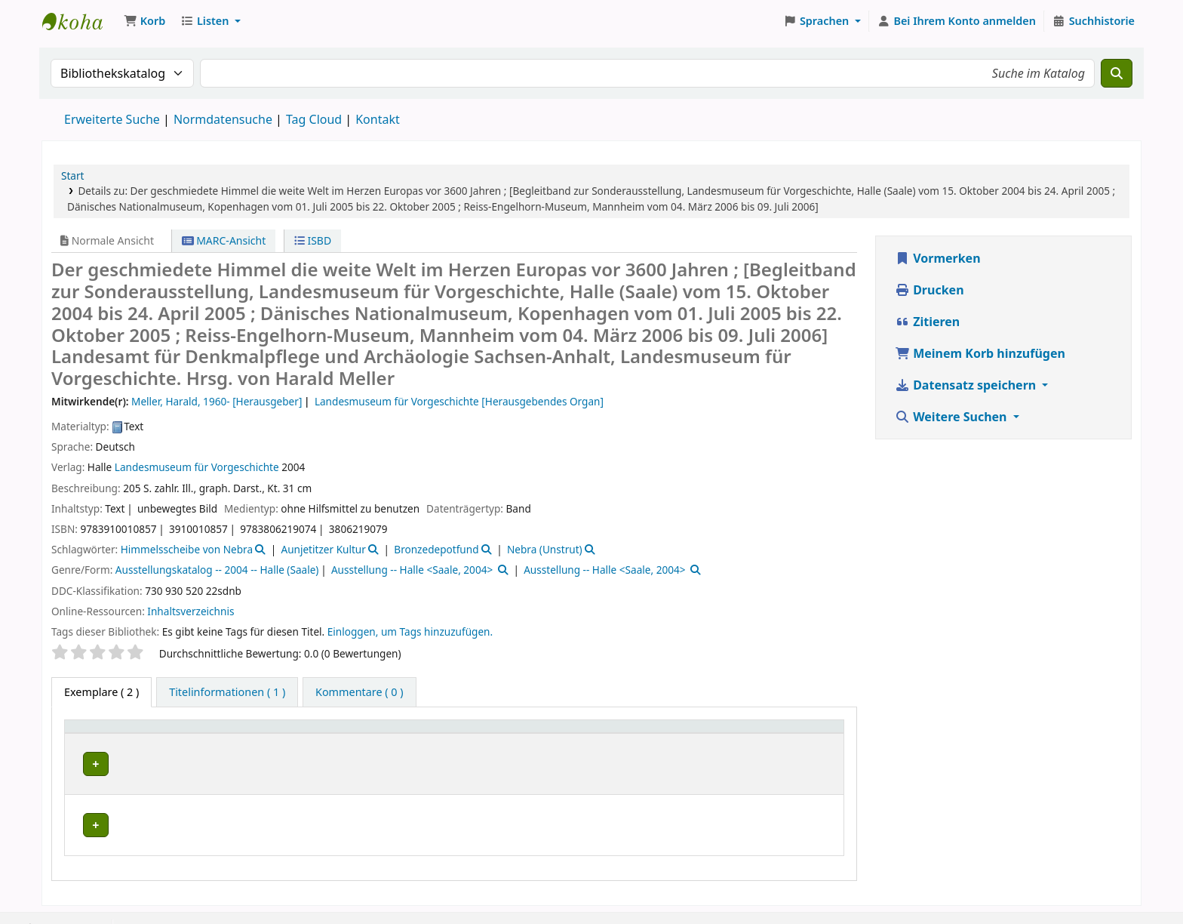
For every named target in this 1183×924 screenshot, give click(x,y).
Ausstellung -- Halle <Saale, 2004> (412, 569)
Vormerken (938, 258)
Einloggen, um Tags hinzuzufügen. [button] (410, 631)
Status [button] (770, 733)
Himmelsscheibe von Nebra (187, 549)
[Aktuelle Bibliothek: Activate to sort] (376, 733)
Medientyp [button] (100, 733)
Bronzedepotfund (436, 549)
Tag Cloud (314, 119)
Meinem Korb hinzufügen (980, 353)
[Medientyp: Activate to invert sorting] (131, 733)
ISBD (312, 240)
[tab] (227, 692)
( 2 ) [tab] (101, 692)
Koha (80, 21)
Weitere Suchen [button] (952, 416)
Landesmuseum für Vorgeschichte (197, 467)
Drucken (929, 290)
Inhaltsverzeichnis (190, 611)
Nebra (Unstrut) (544, 549)
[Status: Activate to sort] (795, 733)
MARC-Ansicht (224, 240)
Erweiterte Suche (112, 119)
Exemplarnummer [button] (609, 733)
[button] (144, 21)
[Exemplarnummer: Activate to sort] (650, 733)
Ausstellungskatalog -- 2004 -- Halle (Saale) (217, 569)
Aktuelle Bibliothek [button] (256, 733)
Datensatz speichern (967, 385)
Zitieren (927, 321)
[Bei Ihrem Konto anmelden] (956, 21)
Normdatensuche (223, 119)
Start (72, 175)
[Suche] (1116, 73)
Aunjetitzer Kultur (323, 549)
